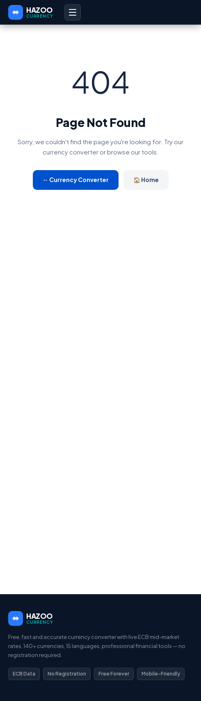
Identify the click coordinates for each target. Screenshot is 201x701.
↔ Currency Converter (76, 179)
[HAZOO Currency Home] (30, 12)
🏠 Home (146, 179)
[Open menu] (72, 12)
